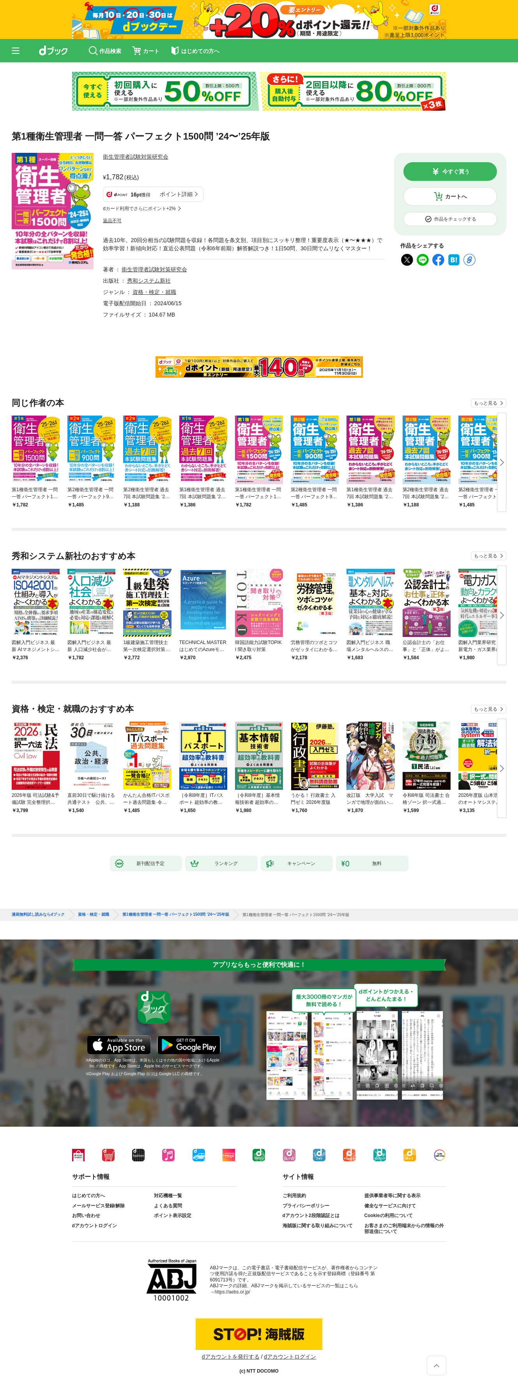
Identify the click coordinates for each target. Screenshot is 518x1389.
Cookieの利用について (388, 1215)
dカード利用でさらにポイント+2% (139, 208)
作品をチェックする (455, 219)
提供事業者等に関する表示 (392, 1195)
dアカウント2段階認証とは (311, 1215)
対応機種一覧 (168, 1195)
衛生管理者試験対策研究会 (135, 157)
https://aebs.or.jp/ (232, 1292)
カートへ (456, 196)
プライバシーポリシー (306, 1206)
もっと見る (485, 403)
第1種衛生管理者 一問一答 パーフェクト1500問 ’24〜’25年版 (175, 915)
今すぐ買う (456, 171)
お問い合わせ (86, 1215)
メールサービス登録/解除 (98, 1206)
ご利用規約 (294, 1195)
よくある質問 (168, 1206)
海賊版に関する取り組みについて (318, 1225)
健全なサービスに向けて (390, 1206)
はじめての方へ (88, 1195)
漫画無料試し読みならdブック (38, 915)
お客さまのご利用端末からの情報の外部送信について (404, 1229)
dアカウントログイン (94, 1225)
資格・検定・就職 (154, 292)
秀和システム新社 (149, 281)
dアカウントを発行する (231, 1357)
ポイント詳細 (176, 194)
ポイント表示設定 (172, 1215)
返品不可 (112, 220)
